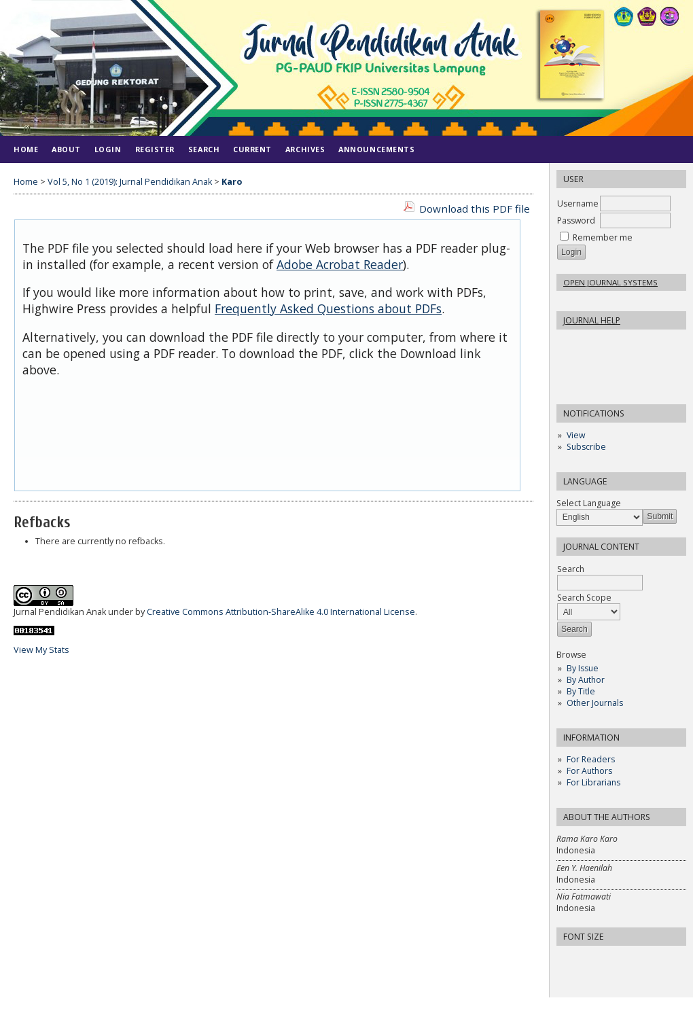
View (576, 435)
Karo (231, 182)
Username (578, 203)
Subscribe (586, 447)
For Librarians (593, 782)
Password (576, 220)
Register (155, 149)
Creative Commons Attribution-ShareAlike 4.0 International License (281, 612)
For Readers (591, 759)
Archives (305, 149)
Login (108, 149)
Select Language (588, 503)
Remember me (603, 237)
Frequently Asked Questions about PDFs (328, 308)
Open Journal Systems (610, 282)
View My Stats (41, 650)
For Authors (589, 771)
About (66, 149)
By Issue (583, 668)
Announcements (376, 149)
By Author (586, 680)
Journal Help (591, 320)
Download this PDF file (474, 208)
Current (252, 149)
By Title (581, 691)
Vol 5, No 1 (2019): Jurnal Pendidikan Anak (130, 182)
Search (203, 149)
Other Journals (595, 703)
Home (26, 149)
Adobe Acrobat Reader (340, 264)
